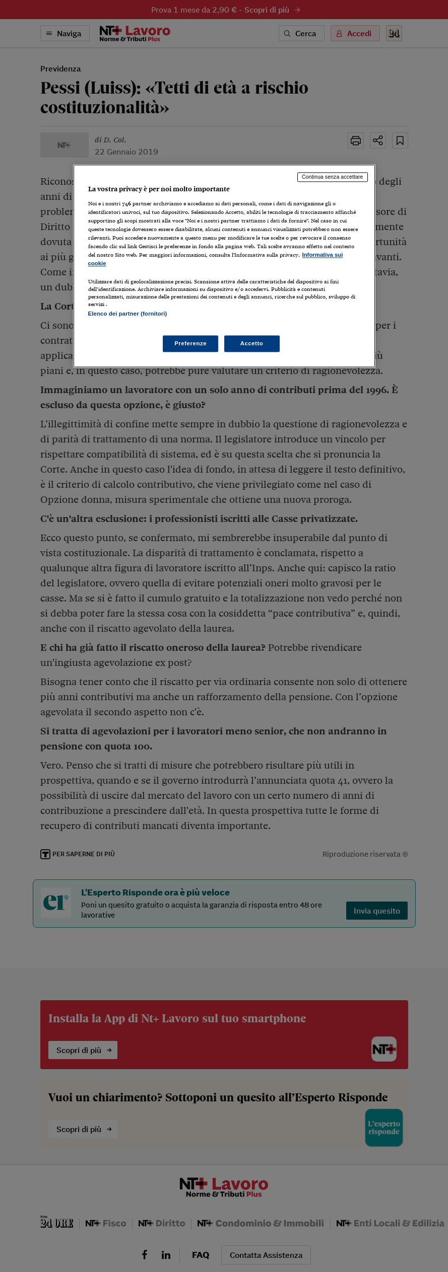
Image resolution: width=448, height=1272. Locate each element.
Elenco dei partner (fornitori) (127, 314)
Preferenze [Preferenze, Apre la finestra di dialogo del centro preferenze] (190, 343)
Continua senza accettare (332, 177)
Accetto (252, 343)
